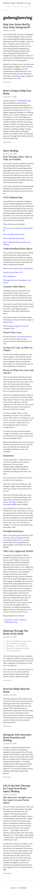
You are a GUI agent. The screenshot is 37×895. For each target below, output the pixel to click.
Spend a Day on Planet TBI (12, 272)
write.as (24, 888)
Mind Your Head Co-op (16, 3)
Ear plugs (18, 538)
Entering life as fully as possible (14, 163)
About (8, 6)
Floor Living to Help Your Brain (17, 92)
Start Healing (18, 6)
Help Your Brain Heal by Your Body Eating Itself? (16, 26)
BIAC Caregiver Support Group (14, 326)
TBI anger (12, 502)
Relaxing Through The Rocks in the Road (15, 632)
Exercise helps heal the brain (13, 234)
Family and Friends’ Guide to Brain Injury (18, 268)
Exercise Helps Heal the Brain (16, 690)
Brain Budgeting (9, 276)
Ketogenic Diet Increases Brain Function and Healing (17, 737)
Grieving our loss (23, 337)
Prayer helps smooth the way (13, 238)
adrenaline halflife (9, 504)
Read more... (7, 82)
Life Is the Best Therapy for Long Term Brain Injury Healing (16, 788)
